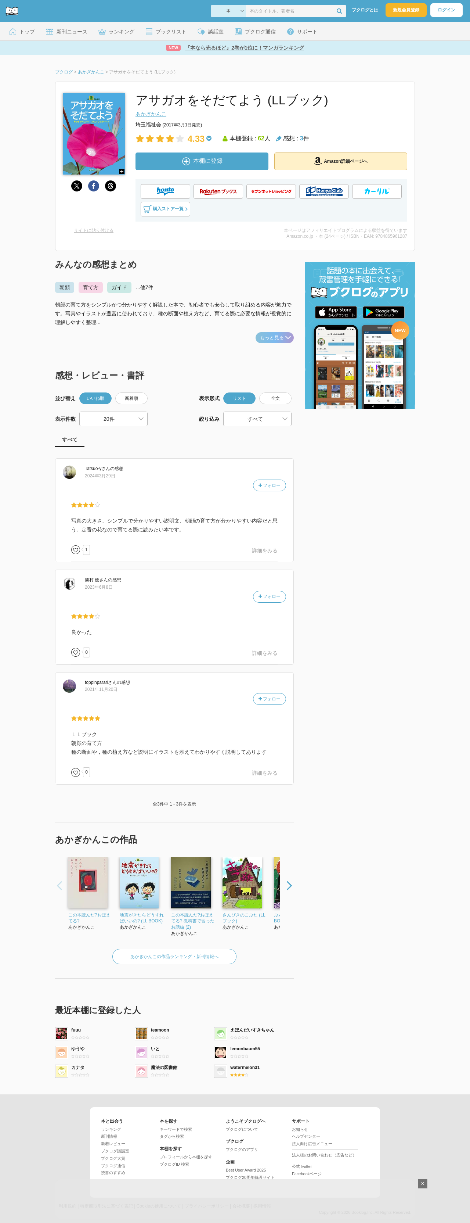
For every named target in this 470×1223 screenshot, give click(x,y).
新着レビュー (113, 1143)
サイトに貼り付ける (93, 230)
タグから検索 (172, 1136)
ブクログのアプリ (242, 1149)
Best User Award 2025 (246, 1170)
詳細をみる (265, 550)
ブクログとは (365, 9)
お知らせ (300, 1129)
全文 (275, 398)
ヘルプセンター (306, 1136)
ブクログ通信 (113, 1165)
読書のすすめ (113, 1172)
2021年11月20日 (101, 689)
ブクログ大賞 (113, 1158)
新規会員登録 (406, 9)
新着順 (131, 398)
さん (97, 468)
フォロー (269, 485)
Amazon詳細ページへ (341, 161)
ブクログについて (242, 1129)
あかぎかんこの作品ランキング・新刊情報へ (174, 956)
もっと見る (275, 337)
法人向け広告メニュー (312, 1143)
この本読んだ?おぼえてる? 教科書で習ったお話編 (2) (192, 921)
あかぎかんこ (150, 114)
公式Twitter (302, 1166)
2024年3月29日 (100, 475)
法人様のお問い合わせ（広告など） (324, 1155)
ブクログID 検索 (174, 1164)
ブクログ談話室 (115, 1151)
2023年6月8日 (99, 587)
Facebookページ (307, 1174)
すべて (69, 439)
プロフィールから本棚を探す (186, 1157)
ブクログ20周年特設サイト (250, 1177)
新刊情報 (109, 1136)
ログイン (446, 9)
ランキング (111, 1129)
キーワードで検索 (176, 1129)
